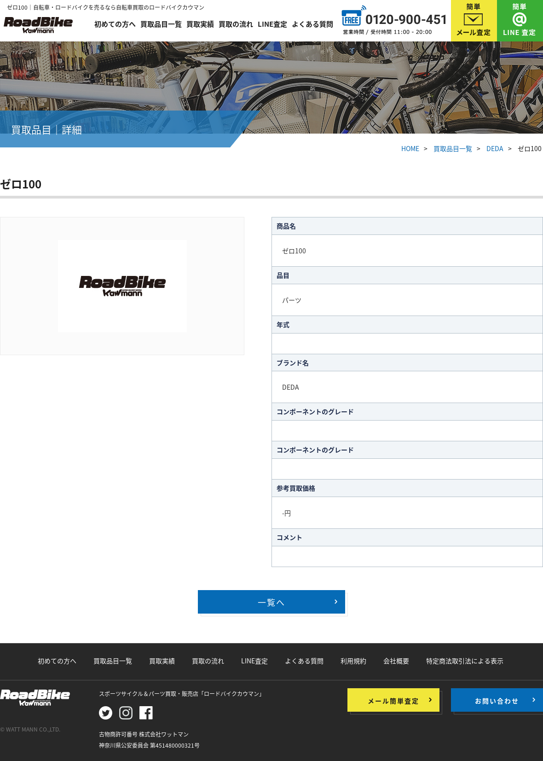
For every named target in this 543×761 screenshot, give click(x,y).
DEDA (494, 148)
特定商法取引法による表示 (464, 660)
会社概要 (396, 660)
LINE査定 (272, 24)
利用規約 (353, 660)
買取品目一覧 (161, 24)
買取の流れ (236, 24)
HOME (410, 148)
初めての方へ (115, 24)
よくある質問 (312, 24)
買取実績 (200, 24)
